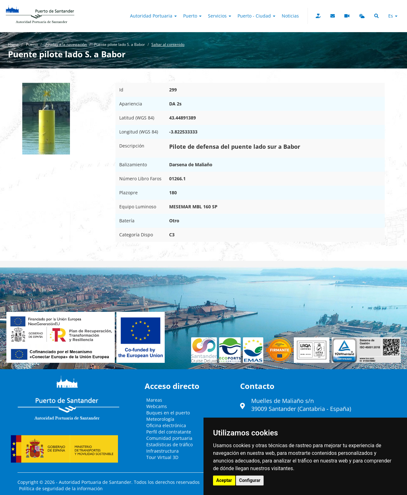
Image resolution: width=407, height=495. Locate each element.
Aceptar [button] (224, 480)
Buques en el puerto (168, 413)
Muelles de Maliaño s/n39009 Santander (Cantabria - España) (301, 405)
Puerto (192, 16)
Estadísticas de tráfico (169, 444)
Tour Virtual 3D (162, 457)
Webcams (156, 406)
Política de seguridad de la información (61, 488)
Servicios (219, 16)
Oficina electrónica (166, 425)
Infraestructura (162, 451)
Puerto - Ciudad (256, 16)
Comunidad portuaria (169, 438)
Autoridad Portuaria (153, 16)
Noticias (290, 16)
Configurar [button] (249, 480)
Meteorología (160, 419)
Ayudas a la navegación (66, 44)
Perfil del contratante (168, 432)
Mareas (154, 400)
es (392, 16)
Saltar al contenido (167, 44)
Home (13, 44)
